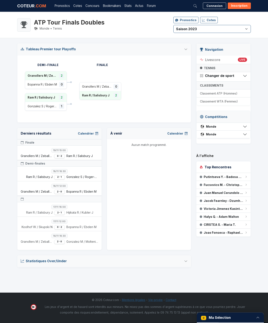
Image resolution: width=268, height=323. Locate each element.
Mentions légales (133, 300)
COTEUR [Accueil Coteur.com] (31, 5)
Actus (139, 6)
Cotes (77, 6)
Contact (171, 300)
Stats (128, 6)
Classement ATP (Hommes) (218, 93)
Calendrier (88, 133)
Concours (92, 6)
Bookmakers (112, 6)
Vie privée (155, 300)
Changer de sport (217, 76)
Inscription (239, 5)
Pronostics (62, 6)
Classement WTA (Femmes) (219, 101)
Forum (151, 6)
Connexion (214, 6)
